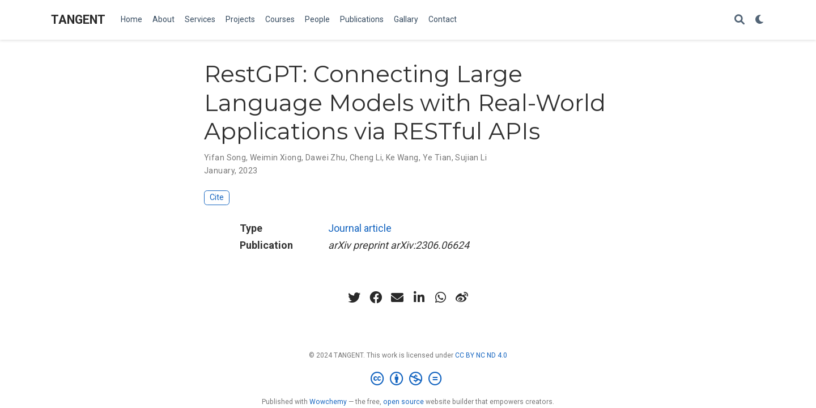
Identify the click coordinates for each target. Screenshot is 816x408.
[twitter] (354, 297)
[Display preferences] (760, 20)
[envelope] (397, 297)
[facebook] (375, 297)
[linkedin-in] (418, 297)
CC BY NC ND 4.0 (481, 355)
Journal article (360, 228)
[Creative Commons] (408, 379)
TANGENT (78, 19)
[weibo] (461, 297)
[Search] (739, 20)
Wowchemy (328, 402)
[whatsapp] (440, 297)
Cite (217, 197)
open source (403, 402)
